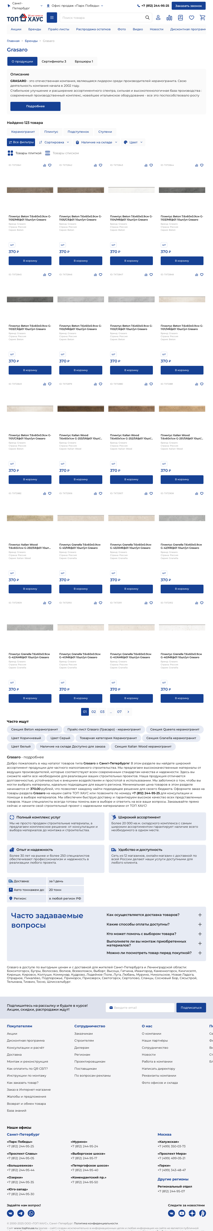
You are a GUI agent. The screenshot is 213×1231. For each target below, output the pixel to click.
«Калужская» (168, 1142)
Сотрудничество (155, 1048)
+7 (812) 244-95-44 (20, 1170)
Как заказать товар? (22, 1083)
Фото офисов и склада (160, 1083)
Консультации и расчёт (25, 1048)
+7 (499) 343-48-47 (172, 1170)
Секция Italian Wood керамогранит (143, 746)
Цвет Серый (60, 738)
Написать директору (158, 1069)
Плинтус (51, 132)
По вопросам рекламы (92, 1075)
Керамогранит (23, 132)
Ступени (105, 132)
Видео (138, 29)
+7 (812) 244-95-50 (84, 1182)
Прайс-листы (58, 29)
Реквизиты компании (159, 1075)
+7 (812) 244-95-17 (84, 1158)
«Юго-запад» (17, 1189)
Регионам (82, 1055)
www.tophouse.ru (26, 1228)
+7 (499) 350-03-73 (172, 1146)
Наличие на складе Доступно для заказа (72, 746)
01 (85, 712)
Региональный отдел (175, 1186)
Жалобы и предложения (26, 1096)
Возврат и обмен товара (26, 1104)
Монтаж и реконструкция (27, 1061)
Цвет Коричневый (26, 738)
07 (119, 712)
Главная (13, 41)
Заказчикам (83, 1034)
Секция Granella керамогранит (171, 738)
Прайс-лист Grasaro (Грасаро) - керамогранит (104, 729)
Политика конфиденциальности (96, 1223)
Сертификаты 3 (54, 61)
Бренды (34, 29)
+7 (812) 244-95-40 (84, 1170)
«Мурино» (79, 1142)
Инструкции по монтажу (26, 1075)
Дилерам (81, 1048)
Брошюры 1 (84, 61)
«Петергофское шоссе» (90, 1165)
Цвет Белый (21, 746)
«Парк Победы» (19, 1142)
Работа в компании (157, 1061)
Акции (16, 29)
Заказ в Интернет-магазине (29, 1090)
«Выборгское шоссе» (88, 1154)
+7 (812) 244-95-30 (20, 1194)
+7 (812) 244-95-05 (20, 1158)
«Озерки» (15, 1177)
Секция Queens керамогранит (174, 729)
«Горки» (164, 1165)
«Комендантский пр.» (88, 1177)
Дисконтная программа (189, 29)
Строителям (84, 1040)
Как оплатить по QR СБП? (27, 1069)
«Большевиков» (20, 1165)
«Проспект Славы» (22, 1154)
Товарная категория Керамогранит (108, 738)
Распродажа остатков (93, 29)
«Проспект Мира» (172, 1154)
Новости (156, 29)
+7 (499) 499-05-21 (171, 1158)
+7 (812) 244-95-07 (171, 1191)
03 (102, 712)
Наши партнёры (155, 1040)
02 (93, 712)
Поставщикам (85, 1069)
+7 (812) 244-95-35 (20, 1182)
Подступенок (78, 132)
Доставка (14, 1055)
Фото (122, 29)
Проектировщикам (89, 1061)
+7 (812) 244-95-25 (20, 1146)
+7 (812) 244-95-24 (84, 1146)
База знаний (16, 1111)
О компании (151, 1034)
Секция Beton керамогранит (34, 729)
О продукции (22, 61)
